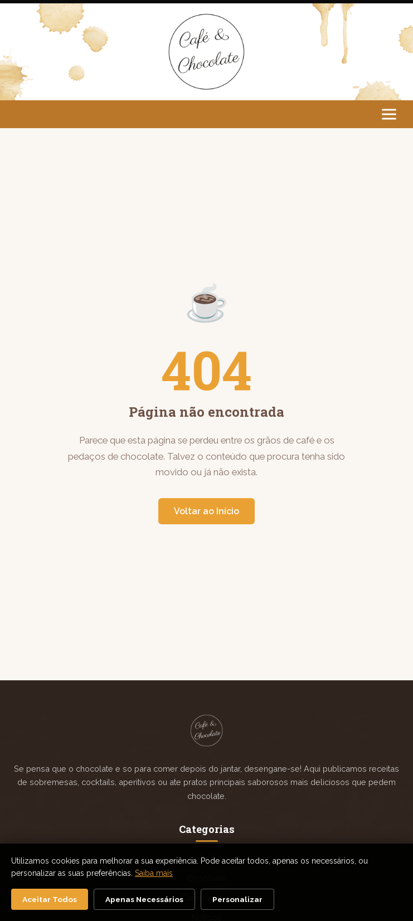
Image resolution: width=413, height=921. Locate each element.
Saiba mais (154, 873)
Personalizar (237, 899)
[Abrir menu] (389, 114)
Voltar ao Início (206, 511)
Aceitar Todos (49, 899)
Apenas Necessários (144, 899)
